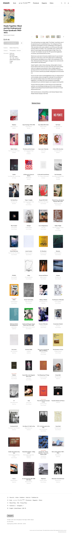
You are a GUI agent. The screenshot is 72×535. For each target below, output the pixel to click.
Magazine (44, 3)
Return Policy (13, 503)
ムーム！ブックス (24, 3)
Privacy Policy (23, 503)
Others (51, 3)
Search (61, 3)
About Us (12, 497)
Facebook (13, 505)
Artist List (28, 497)
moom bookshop (6, 3)
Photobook (36, 3)
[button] (63, 36)
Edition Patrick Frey (14, 47)
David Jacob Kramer (9, 35)
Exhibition (22, 497)
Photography (13, 50)
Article (17, 497)
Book (14, 3)
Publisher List (35, 497)
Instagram (20, 505)
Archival (19, 50)
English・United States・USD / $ (18, 508)
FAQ (18, 503)
